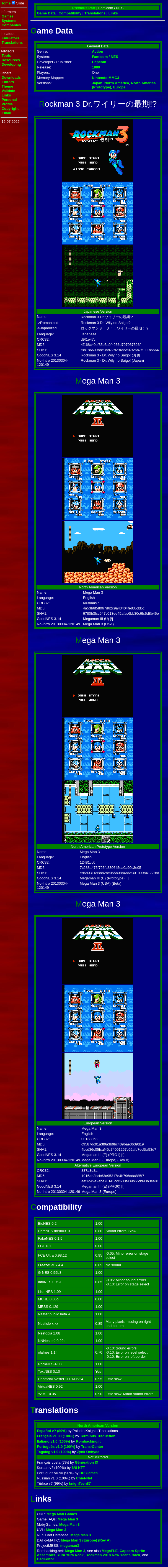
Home (6, 3)
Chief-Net (84, 1478)
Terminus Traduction (97, 1436)
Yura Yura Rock (70, 1555)
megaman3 (69, 1545)
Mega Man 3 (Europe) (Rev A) (85, 1540)
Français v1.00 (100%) (55, 1436)
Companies (11, 25)
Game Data (46, 13)
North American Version (97, 1425)
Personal (9, 100)
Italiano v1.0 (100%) (53, 1441)
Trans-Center (92, 1447)
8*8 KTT (78, 1468)
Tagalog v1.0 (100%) (54, 1452)
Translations (12, 42)
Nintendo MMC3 (105, 78)
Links (6, 95)
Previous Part (83, 8)
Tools (6, 55)
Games (8, 16)
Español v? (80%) (52, 1431)
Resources (11, 60)
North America (116, 83)
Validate (8, 91)
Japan (97, 83)
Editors (8, 82)
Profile (7, 104)
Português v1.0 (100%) (56, 1447)
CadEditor (45, 1559)
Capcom (99, 62)
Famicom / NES (105, 57)
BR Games (88, 1473)
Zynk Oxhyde (88, 1452)
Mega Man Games (62, 1514)
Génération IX (86, 1462)
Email (6, 113)
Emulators (10, 38)
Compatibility (70, 13)
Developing (11, 64)
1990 (96, 67)
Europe (119, 87)
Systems (9, 21)
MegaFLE (110, 1551)
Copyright (10, 108)
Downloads (11, 77)
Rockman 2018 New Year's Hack (113, 1555)
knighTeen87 (80, 1483)
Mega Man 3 (68, 1519)
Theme (7, 86)
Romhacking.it (88, 1441)
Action (97, 51)
